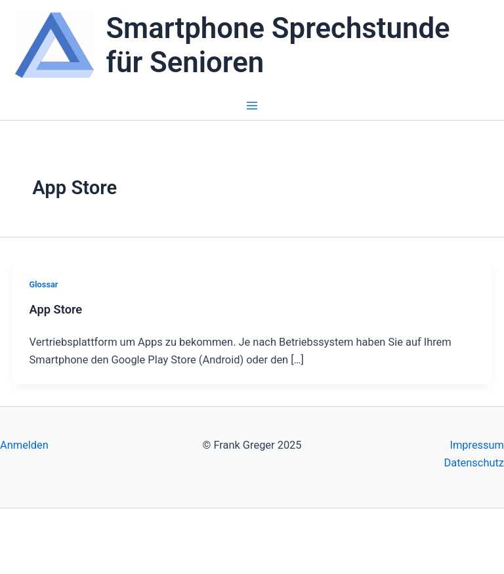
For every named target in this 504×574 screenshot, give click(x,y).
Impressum (477, 445)
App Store (56, 309)
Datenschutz (474, 463)
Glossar (44, 284)
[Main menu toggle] (252, 106)
